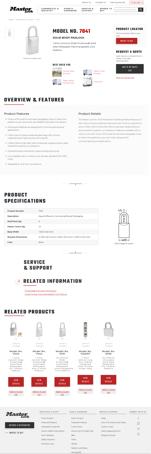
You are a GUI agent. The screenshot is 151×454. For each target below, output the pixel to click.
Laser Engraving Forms (110, 431)
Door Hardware (47, 435)
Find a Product (47, 418)
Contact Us (100, 2)
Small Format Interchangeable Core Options (46, 294)
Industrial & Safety (49, 412)
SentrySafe (76, 452)
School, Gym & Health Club (82, 431)
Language (136, 2)
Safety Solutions (48, 439)
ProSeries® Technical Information (41, 291)
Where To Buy (16, 433)
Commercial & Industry (50, 9)
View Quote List (117, 2)
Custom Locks (107, 427)
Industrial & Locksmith (50, 427)
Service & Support (88, 9)
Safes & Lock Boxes (79, 448)
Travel (73, 439)
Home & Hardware (70, 9)
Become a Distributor (19, 425)
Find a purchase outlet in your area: (128, 34)
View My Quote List (125, 78)
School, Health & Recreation (52, 431)
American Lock (47, 444)
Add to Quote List (16, 393)
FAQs (103, 418)
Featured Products (49, 422)
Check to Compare (16, 344)
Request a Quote (108, 435)
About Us (86, 2)
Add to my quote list (130, 68)
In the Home (76, 427)
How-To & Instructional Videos (113, 422)
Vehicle (74, 444)
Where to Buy (106, 9)
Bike (73, 435)
